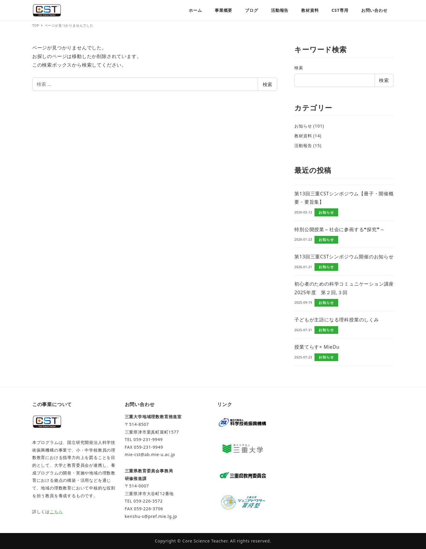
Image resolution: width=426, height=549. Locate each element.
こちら (56, 511)
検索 (267, 84)
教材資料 (303, 136)
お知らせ (303, 126)
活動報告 (303, 145)
